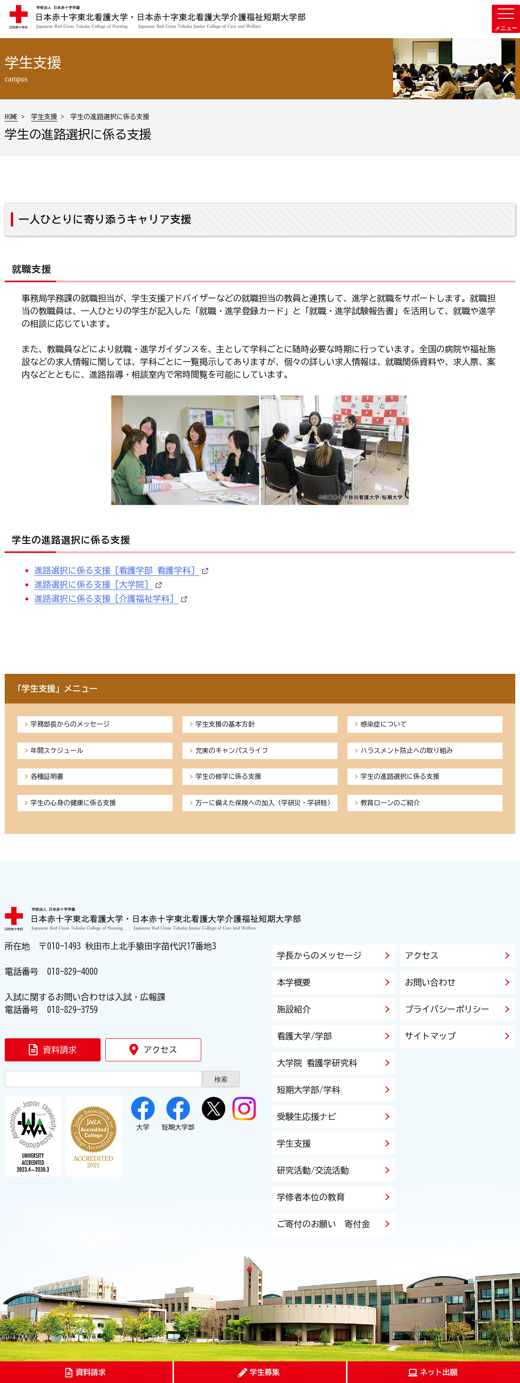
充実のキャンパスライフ (232, 750)
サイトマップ (430, 1036)
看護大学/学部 (304, 1036)
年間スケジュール (57, 750)
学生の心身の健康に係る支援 (73, 803)
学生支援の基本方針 (225, 724)
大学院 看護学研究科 (317, 1063)
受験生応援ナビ (306, 1116)
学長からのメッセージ (319, 955)
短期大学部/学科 (308, 1089)
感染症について (384, 724)
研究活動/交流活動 (313, 1170)
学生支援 (44, 116)
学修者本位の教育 (311, 1197)
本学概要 (294, 982)
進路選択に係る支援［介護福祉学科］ (106, 598)
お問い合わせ (430, 982)
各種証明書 (47, 776)
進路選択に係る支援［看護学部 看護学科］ (116, 570)
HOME (11, 116)
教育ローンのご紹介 (390, 803)
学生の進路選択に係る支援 (400, 776)
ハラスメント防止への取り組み (407, 750)
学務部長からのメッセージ (70, 724)
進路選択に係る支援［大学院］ (93, 584)
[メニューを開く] (506, 19)
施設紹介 (294, 1009)
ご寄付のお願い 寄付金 (323, 1224)
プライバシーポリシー (447, 1009)
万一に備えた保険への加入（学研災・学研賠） (265, 803)
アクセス (422, 955)
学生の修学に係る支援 (228, 776)
